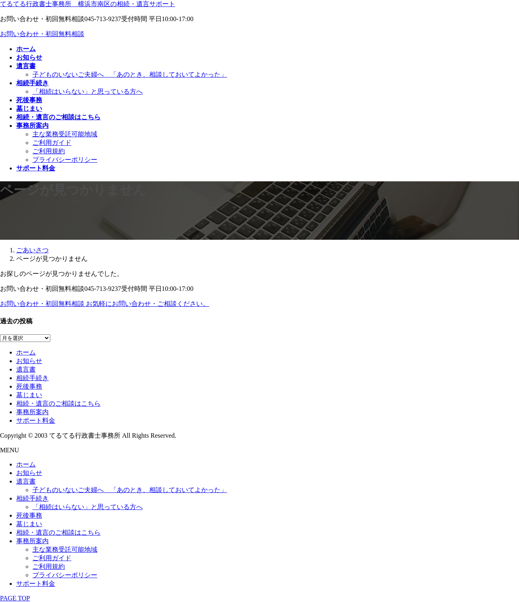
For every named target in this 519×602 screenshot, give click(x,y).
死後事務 (29, 386)
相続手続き (32, 377)
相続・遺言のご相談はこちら (58, 403)
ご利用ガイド (51, 142)
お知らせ (29, 360)
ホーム (26, 352)
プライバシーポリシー (64, 159)
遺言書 (26, 369)
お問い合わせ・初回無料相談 (42, 33)
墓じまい (29, 394)
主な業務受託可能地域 (64, 134)
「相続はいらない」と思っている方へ (87, 91)
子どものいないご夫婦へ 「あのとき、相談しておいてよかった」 (129, 74)
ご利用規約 (48, 151)
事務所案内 (32, 411)
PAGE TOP (15, 598)
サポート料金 (35, 420)
